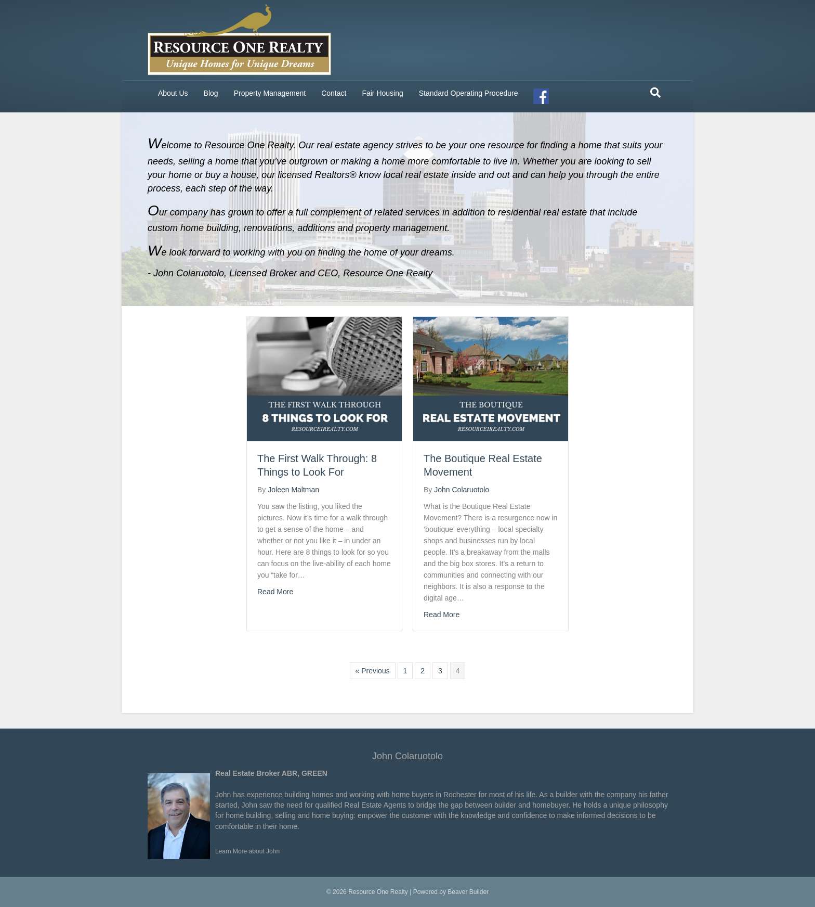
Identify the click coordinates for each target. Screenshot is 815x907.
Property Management (270, 93)
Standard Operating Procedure (468, 93)
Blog (211, 93)
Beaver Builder (468, 892)
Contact (333, 93)
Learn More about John (247, 851)
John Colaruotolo (407, 756)
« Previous (373, 671)
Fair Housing (382, 93)
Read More (275, 591)
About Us (173, 93)
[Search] (655, 92)
